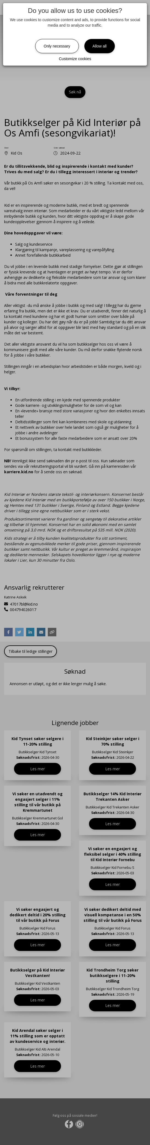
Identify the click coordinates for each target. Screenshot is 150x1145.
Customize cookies (75, 59)
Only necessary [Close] (57, 46)
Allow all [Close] (100, 46)
